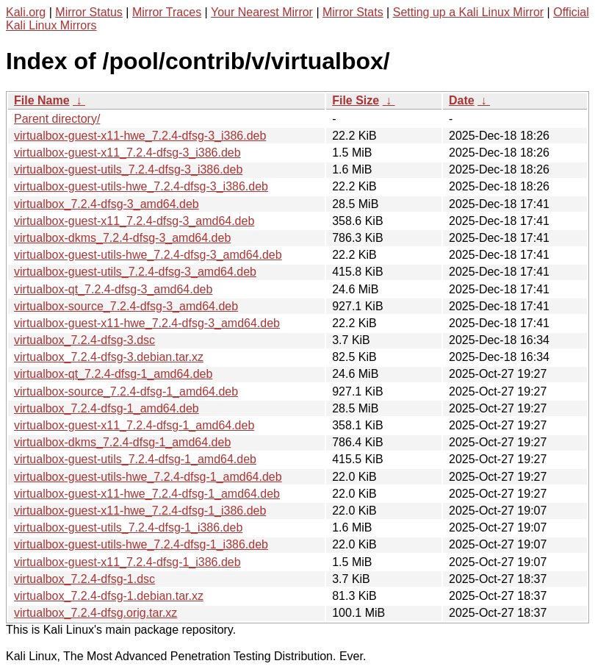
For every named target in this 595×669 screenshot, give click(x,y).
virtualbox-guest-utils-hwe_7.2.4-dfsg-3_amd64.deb (148, 254)
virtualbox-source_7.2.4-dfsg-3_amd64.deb (126, 306)
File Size (355, 100)
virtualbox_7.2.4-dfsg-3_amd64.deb (106, 204)
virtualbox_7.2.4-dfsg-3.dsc (84, 340)
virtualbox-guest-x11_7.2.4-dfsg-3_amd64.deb (134, 221)
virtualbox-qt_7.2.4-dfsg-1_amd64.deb (113, 374)
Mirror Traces (166, 12)
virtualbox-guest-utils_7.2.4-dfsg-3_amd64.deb (135, 271)
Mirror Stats (352, 12)
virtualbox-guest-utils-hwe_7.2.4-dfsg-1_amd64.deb (148, 477)
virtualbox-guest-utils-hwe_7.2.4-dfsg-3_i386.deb (141, 186)
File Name (42, 100)
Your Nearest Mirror (262, 12)
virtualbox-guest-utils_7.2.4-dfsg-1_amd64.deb (135, 459)
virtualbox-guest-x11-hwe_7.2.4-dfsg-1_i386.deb (140, 510)
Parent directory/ (57, 118)
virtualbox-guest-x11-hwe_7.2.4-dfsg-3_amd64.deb (147, 323)
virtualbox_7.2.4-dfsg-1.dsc (84, 579)
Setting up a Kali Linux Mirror (468, 12)
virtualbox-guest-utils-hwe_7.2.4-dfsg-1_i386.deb (141, 544)
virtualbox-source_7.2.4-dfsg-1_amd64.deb (126, 391)
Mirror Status (89, 12)
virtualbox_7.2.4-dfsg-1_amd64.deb (106, 408)
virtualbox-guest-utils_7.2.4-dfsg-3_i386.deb (128, 169)
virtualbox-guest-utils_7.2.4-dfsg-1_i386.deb (128, 527)
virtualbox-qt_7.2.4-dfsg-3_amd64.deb (113, 289)
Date (462, 100)
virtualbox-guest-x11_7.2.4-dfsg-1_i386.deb (127, 562)
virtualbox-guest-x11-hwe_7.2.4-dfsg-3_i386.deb (140, 135)
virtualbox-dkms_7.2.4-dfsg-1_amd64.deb (122, 442)
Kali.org (26, 12)
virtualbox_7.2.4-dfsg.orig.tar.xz (95, 613)
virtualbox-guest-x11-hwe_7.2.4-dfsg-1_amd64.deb (147, 493)
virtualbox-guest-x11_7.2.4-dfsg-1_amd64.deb (134, 425)
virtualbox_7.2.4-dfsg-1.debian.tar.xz (108, 596)
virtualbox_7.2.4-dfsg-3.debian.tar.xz (108, 357)
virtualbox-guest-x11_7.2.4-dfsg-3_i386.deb (127, 152)
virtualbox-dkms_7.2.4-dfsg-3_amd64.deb (122, 238)
